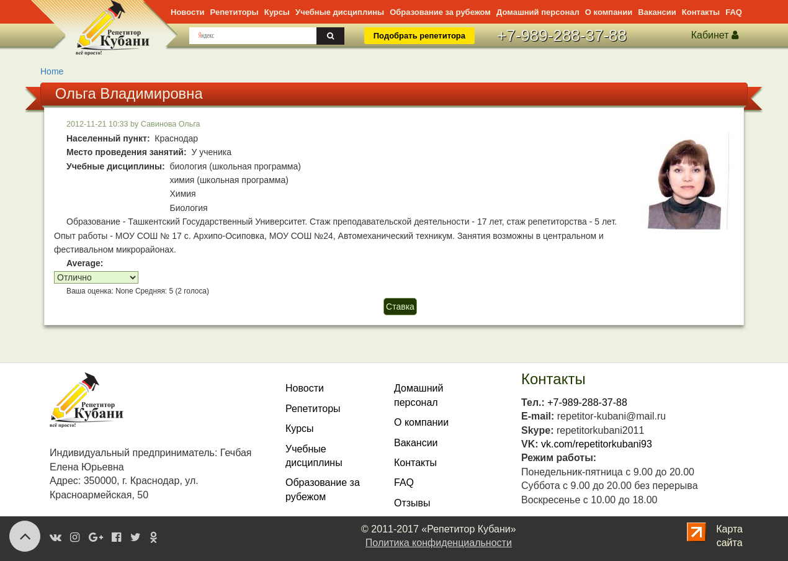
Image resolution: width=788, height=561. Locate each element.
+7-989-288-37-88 (562, 35)
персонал (538, 12)
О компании (608, 12)
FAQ (733, 12)
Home (51, 71)
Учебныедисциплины (314, 456)
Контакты (701, 12)
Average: (84, 263)
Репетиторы (234, 12)
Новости (188, 12)
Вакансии (657, 12)
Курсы (277, 12)
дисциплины (339, 12)
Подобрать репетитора (419, 35)
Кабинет (714, 35)
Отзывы (412, 503)
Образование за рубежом (440, 12)
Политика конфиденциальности (438, 542)
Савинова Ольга (170, 124)
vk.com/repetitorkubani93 (596, 444)
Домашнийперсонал (418, 395)
